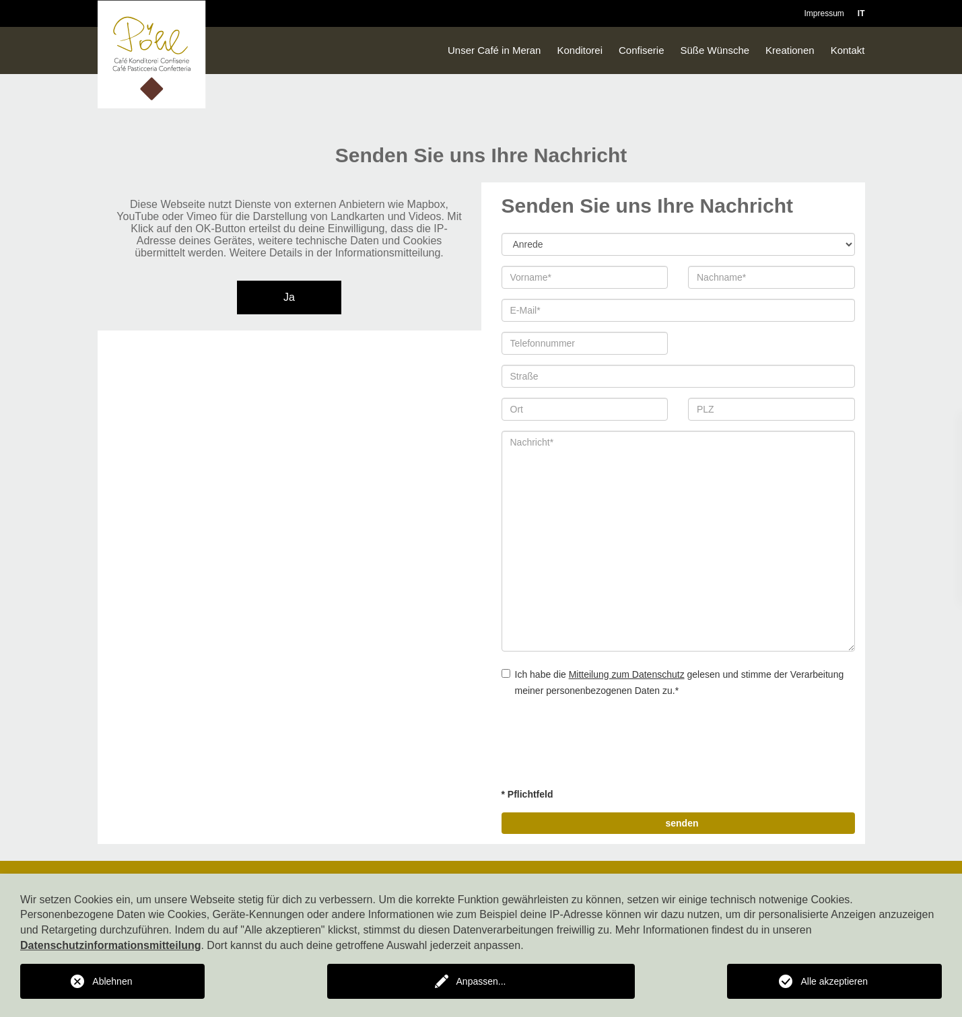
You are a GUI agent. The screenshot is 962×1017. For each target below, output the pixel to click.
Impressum (824, 13)
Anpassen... (481, 981)
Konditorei (580, 50)
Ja (289, 297)
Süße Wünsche (715, 50)
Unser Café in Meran (494, 50)
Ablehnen (112, 981)
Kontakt (848, 50)
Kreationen (790, 50)
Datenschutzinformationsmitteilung (110, 945)
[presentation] (604, 745)
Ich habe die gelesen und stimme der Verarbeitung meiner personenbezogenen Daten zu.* (673, 682)
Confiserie (641, 50)
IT (861, 13)
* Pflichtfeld (527, 794)
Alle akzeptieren (834, 981)
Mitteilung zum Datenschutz (627, 674)
